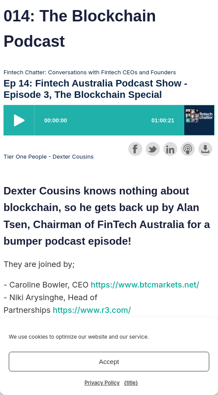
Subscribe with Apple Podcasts (188, 149)
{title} (131, 382)
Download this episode (205, 149)
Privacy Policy (102, 382)
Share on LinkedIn (170, 149)
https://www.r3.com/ (92, 310)
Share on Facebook (135, 149)
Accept (109, 361)
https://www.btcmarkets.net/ (145, 284)
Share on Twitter (153, 149)
